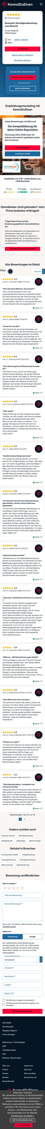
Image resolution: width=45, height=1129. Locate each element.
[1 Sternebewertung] (5, 888)
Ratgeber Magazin (9, 1030)
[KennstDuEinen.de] (17, 4)
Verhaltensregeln (9, 927)
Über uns (6, 1066)
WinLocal (27, 1069)
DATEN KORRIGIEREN (22, 88)
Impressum (28, 1066)
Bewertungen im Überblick (22, 55)
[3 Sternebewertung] (13, 888)
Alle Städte (6, 1023)
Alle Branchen (7, 1027)
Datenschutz (7, 1042)
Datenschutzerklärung (16, 1003)
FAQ (4, 1054)
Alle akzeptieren (23, 1125)
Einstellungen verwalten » (22, 1116)
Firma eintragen (8, 1034)
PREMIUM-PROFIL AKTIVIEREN (22, 77)
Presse (5, 1069)
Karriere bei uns (30, 1077)
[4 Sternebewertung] (18, 888)
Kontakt (5, 1077)
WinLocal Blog (30, 1073)
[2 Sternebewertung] (9, 888)
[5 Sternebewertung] (22, 888)
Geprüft (37, 308)
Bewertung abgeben (22, 60)
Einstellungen (19, 1042)
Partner (5, 1073)
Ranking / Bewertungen (11, 1058)
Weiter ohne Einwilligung (22, 1120)
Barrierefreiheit (8, 1081)
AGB (10, 1000)
